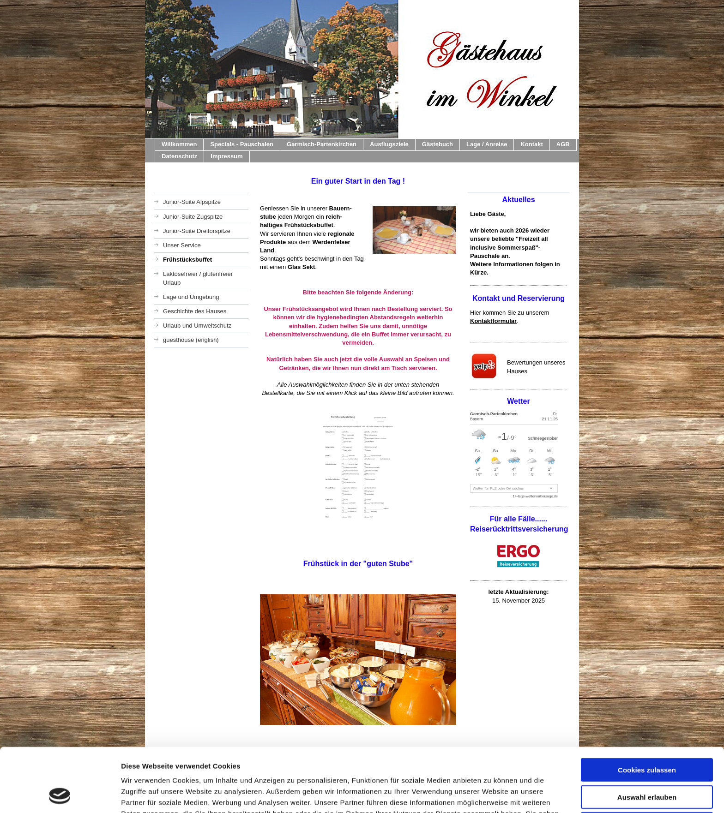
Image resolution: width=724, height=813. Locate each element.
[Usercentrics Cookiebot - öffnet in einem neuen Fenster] (59, 795)
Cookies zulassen (647, 710)
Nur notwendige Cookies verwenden (647, 768)
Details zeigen (491, 795)
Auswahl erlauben (646, 737)
